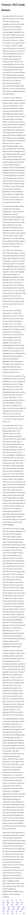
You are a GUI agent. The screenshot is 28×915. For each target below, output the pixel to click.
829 (12, 911)
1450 (17, 902)
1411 (18, 909)
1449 (12, 913)
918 (3, 913)
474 (21, 904)
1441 (7, 900)
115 (12, 900)
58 (3, 900)
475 (21, 900)
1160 (4, 906)
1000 (13, 906)
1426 (23, 906)
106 (22, 909)
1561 (8, 906)
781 (7, 904)
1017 (22, 902)
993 (8, 911)
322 (16, 911)
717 (16, 900)
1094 (8, 902)
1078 (12, 904)
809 (3, 902)
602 (21, 911)
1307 (4, 909)
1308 (18, 906)
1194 (17, 904)
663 (13, 909)
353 (13, 902)
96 (3, 904)
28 (16, 913)
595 (8, 913)
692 (3, 911)
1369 (8, 909)
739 (24, 913)
